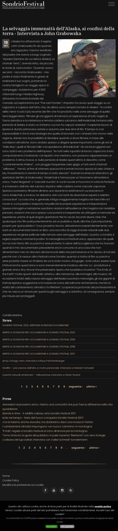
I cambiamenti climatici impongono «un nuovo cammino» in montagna (47, 426)
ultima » (91, 386)
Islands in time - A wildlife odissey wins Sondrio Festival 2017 (39, 413)
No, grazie (67, 526)
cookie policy (103, 506)
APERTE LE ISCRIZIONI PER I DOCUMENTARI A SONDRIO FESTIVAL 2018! (38, 346)
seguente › (76, 386)
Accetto (51, 526)
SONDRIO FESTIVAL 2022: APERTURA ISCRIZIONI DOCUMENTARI (35, 325)
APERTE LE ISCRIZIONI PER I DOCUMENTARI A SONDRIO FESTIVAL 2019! (38, 339)
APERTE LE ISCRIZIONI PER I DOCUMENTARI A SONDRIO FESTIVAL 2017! (38, 353)
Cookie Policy (10, 480)
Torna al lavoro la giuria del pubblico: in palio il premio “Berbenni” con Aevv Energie (53, 435)
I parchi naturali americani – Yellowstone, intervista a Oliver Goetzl (41, 374)
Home (6, 476)
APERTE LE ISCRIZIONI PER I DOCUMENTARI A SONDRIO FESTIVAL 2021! (38, 332)
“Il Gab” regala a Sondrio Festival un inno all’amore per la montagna (44, 431)
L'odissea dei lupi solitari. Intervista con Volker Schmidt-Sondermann (44, 440)
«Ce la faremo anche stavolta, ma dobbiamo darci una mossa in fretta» (47, 422)
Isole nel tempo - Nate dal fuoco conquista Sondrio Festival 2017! (43, 418)
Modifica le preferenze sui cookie (23, 485)
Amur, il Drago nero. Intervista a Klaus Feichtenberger (33, 360)
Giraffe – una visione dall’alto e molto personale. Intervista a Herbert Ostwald (48, 368)
